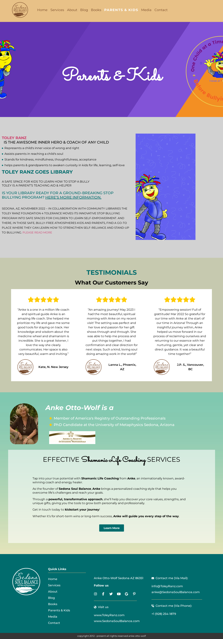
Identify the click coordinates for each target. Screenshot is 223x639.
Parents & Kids (121, 10)
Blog (84, 10)
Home (42, 10)
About (72, 10)
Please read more (37, 232)
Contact (161, 10)
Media (146, 10)
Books (96, 10)
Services (57, 10)
